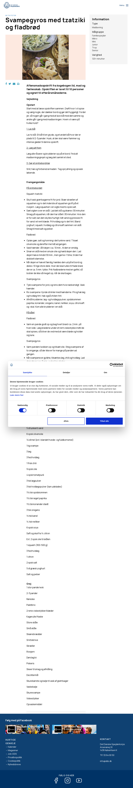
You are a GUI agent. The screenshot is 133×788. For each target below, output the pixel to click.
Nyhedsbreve (14, 764)
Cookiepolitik (14, 760)
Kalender (12, 746)
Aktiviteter (10, 15)
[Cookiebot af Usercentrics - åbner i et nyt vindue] (111, 365)
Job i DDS (12, 753)
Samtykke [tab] (27, 372)
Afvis (66, 421)
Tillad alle (104, 421)
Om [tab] (105, 372)
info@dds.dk (106, 761)
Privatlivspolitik (15, 757)
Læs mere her (17, 395)
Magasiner (13, 750)
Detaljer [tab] (66, 372)
